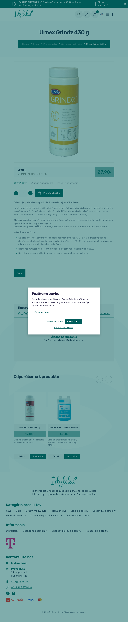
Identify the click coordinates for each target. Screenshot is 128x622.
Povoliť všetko (73, 321)
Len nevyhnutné (55, 321)
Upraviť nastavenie (63, 327)
